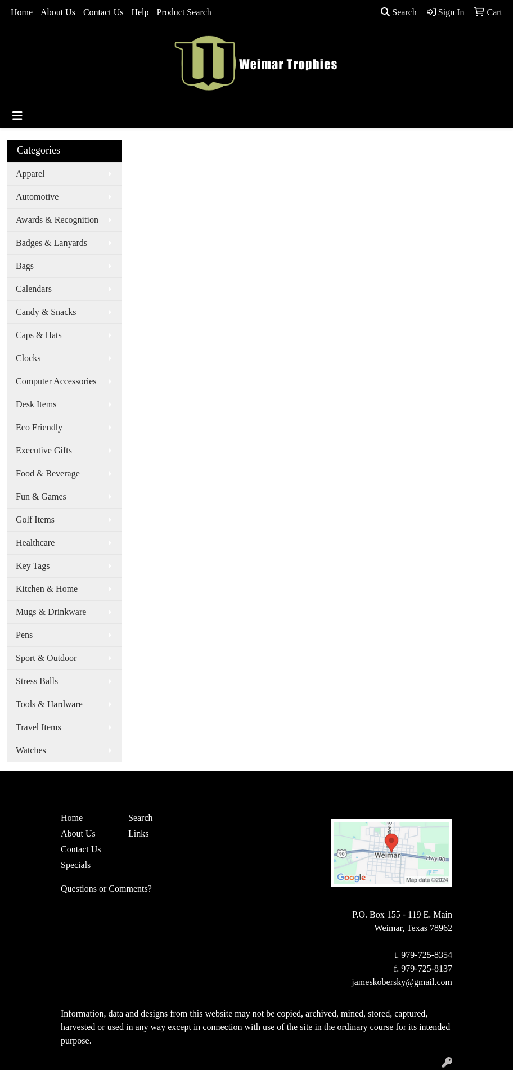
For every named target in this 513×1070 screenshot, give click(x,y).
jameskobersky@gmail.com (402, 982)
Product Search (184, 12)
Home (22, 12)
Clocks (28, 358)
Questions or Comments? (106, 888)
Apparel (30, 173)
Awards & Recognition (57, 219)
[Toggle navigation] (17, 116)
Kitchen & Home (47, 589)
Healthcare (35, 542)
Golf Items (35, 519)
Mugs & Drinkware (51, 612)
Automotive (37, 196)
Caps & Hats (39, 335)
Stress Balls (37, 681)
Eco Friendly (39, 427)
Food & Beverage (48, 473)
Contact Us (103, 12)
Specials (76, 865)
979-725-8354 (426, 955)
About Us (57, 12)
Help (139, 12)
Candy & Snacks (46, 312)
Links (138, 833)
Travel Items (38, 727)
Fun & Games (41, 496)
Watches (31, 750)
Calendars (34, 289)
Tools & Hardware (49, 704)
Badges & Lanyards (51, 243)
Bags (25, 266)
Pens (24, 635)
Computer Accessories (56, 381)
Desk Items (36, 404)
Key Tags (33, 565)
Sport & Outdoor (46, 658)
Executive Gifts (44, 450)
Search (399, 12)
